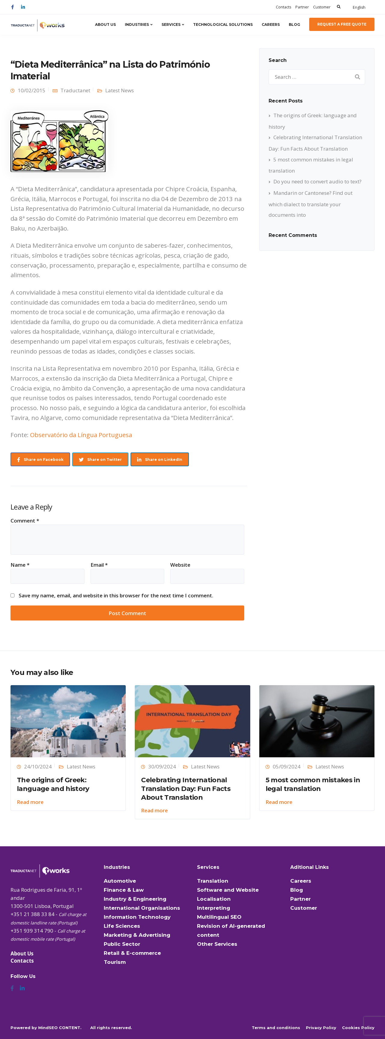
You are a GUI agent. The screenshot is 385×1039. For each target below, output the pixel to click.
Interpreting (213, 908)
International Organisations (142, 908)
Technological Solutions (223, 24)
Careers (271, 24)
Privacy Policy (321, 1027)
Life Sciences (122, 926)
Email (99, 564)
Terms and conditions (276, 1027)
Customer (322, 7)
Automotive (120, 881)
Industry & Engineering (135, 899)
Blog (294, 24)
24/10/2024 (38, 766)
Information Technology (137, 917)
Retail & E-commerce (132, 953)
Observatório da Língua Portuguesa (81, 435)
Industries (137, 24)
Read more (30, 801)
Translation (212, 881)
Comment (25, 520)
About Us (105, 24)
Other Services (217, 944)
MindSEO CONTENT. (60, 1027)
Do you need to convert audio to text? (317, 181)
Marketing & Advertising (137, 935)
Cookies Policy (358, 1027)
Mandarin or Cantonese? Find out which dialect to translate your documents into (311, 203)
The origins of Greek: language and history (53, 784)
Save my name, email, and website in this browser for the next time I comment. (116, 595)
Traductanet (75, 90)
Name (20, 564)
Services (171, 24)
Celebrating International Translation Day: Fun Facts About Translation (185, 788)
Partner (302, 7)
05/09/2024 (286, 766)
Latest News (119, 90)
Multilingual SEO (219, 917)
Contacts (283, 7)
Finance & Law (124, 890)
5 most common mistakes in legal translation (313, 784)
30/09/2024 (162, 766)
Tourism (115, 962)
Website (180, 564)
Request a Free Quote (341, 24)
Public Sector (122, 944)
